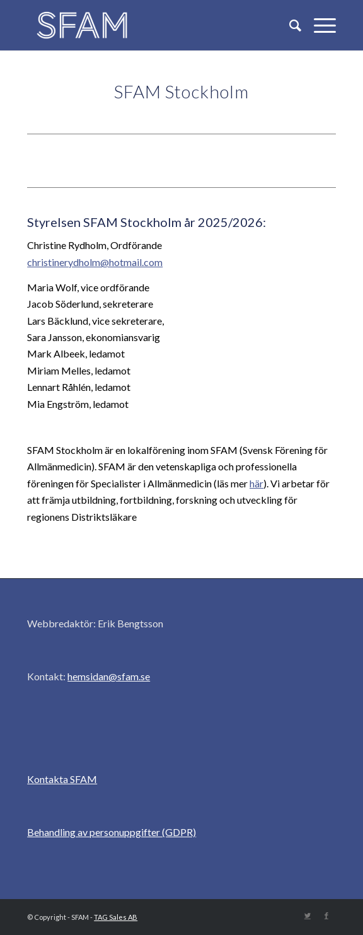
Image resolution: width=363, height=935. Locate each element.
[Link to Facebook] (326, 915)
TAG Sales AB (115, 917)
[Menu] (318, 25)
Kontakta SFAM (62, 779)
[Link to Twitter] (307, 915)
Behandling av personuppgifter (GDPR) (111, 832)
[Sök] (289, 25)
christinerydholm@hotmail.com (95, 262)
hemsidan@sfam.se (108, 676)
